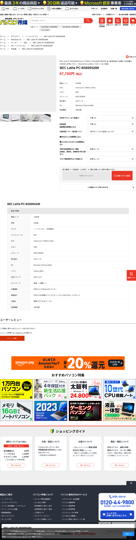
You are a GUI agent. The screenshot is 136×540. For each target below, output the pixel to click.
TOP (7, 8)
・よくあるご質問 (39, 502)
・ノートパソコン (6, 499)
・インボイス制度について (42, 519)
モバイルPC (74, 8)
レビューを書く (12, 338)
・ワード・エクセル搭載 (8, 509)
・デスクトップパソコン (8, 502)
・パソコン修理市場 (68, 506)
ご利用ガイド (110, 14)
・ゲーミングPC (6, 519)
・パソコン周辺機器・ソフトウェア (12, 506)
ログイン (20, 333)
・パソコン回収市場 (68, 509)
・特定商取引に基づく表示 (42, 506)
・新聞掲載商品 (5, 512)
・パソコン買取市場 (68, 502)
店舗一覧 (114, 8)
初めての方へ (97, 14)
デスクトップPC (38, 8)
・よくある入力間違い (68, 516)
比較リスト (131, 278)
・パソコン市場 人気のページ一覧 (73, 519)
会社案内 (104, 8)
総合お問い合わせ (128, 9)
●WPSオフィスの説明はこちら (70, 137)
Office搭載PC (57, 8)
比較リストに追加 (123, 175)
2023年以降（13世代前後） (71, 27)
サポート (94, 8)
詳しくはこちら (16, 465)
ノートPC (21, 8)
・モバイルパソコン (7, 516)
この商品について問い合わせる (97, 187)
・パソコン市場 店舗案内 (42, 499)
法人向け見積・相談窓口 (127, 14)
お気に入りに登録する (131, 56)
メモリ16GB (45, 30)
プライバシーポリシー (21, 536)
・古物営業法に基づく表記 (42, 509)
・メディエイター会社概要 (70, 499)
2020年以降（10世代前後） (49, 27)
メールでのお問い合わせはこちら (116, 514)
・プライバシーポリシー (41, 516)
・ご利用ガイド (38, 512)
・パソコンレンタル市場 (69, 512)
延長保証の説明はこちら (68, 127)
